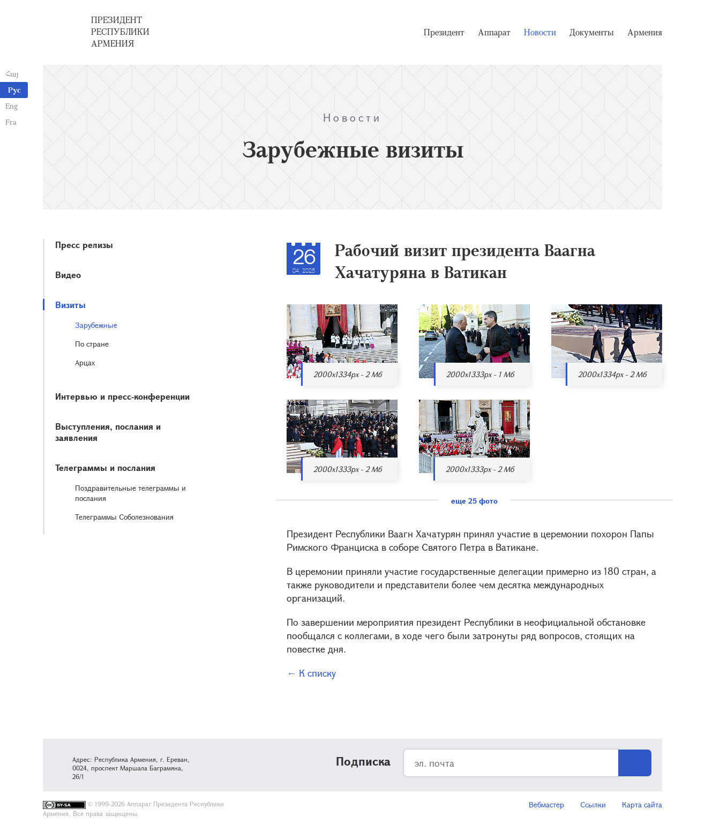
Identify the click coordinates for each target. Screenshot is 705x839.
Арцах (85, 362)
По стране (92, 344)
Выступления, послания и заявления (108, 432)
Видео (68, 274)
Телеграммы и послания (105, 467)
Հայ (12, 74)
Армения (644, 32)
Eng (11, 106)
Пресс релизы (84, 244)
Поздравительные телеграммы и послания (130, 493)
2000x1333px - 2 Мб (347, 469)
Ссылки (593, 804)
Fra (11, 122)
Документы (591, 32)
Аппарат (494, 32)
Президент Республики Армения (120, 31)
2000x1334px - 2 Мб (347, 374)
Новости (540, 32)
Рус (14, 90)
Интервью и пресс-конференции (122, 396)
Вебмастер (546, 804)
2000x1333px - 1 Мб (480, 374)
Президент (444, 32)
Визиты (70, 304)
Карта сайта (642, 804)
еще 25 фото (474, 501)
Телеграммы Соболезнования (124, 517)
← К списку (311, 672)
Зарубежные (96, 325)
